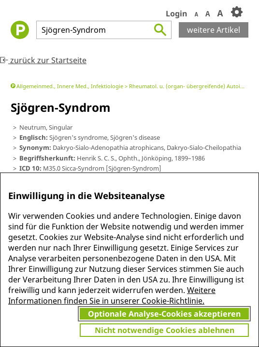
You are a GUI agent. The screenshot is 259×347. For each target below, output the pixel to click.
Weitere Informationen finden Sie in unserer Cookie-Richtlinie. (112, 295)
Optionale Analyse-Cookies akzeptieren (164, 313)
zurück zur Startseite (43, 60)
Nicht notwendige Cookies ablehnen (164, 330)
